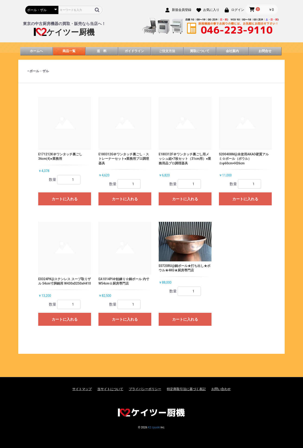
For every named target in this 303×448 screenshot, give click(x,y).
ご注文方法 (167, 51)
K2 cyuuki (154, 427)
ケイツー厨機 (64, 32)
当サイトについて (110, 389)
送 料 (102, 51)
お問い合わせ (221, 389)
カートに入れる (65, 199)
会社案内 (232, 51)
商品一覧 (69, 51)
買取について (199, 51)
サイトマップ (82, 389)
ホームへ (36, 51)
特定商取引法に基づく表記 (186, 389)
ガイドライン (134, 51)
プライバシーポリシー (145, 389)
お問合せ (265, 51)
